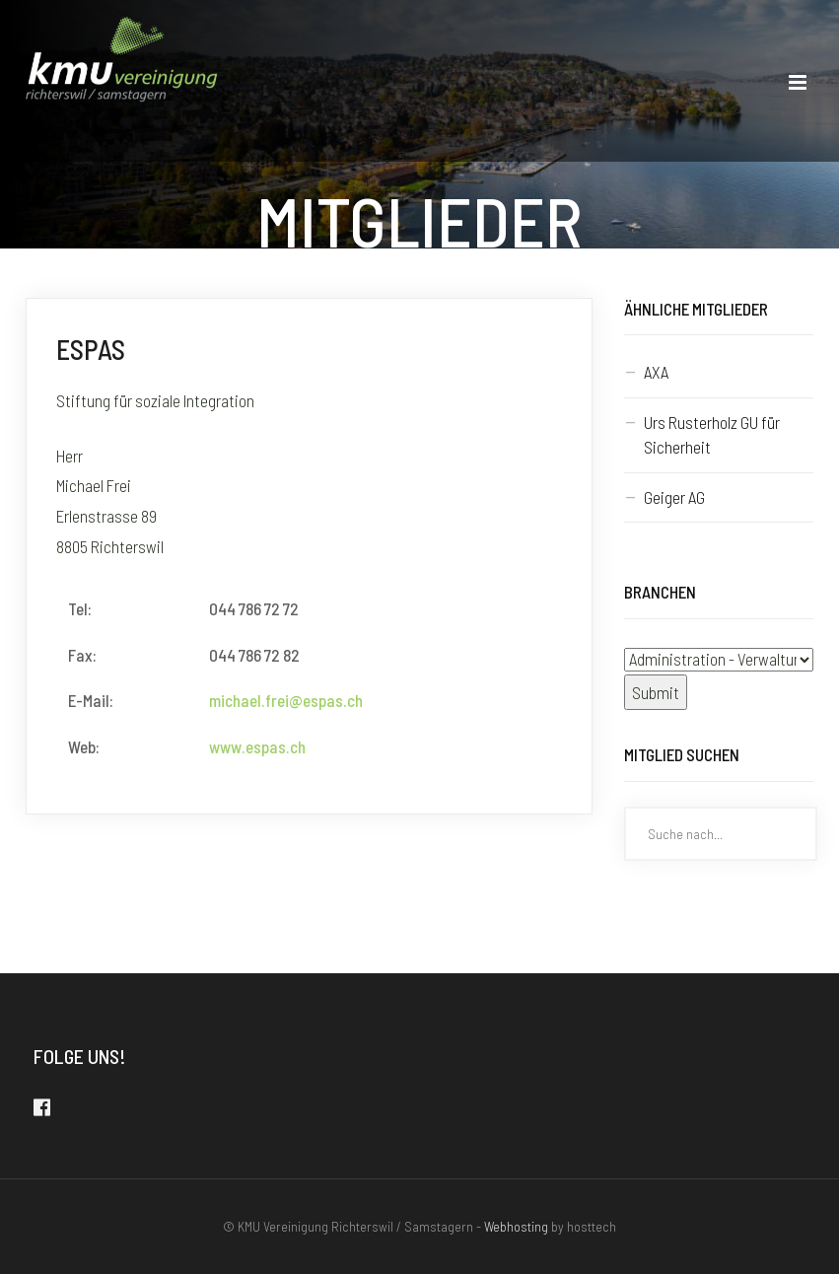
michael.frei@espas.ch (286, 700)
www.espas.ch (257, 746)
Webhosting (516, 1226)
